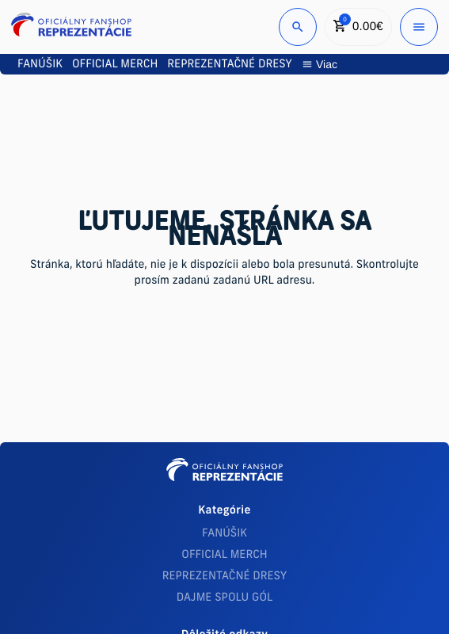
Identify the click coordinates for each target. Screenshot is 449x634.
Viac (319, 64)
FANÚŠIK (224, 534)
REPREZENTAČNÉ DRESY (224, 576)
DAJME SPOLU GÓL (225, 598)
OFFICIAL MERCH (224, 555)
